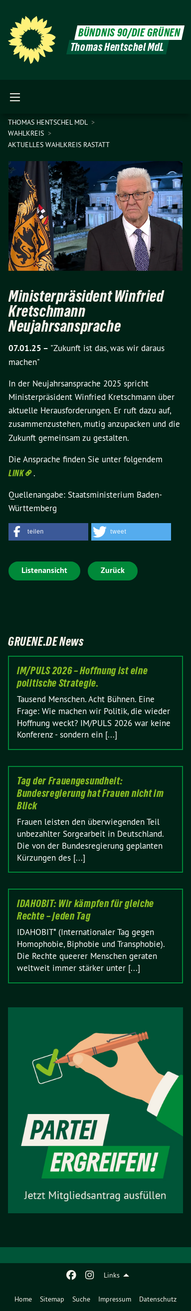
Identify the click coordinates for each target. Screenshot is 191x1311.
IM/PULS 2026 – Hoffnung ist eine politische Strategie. (82, 677)
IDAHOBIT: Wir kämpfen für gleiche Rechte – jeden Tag (85, 910)
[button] (48, 532)
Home (23, 1299)
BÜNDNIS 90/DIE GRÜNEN (129, 32)
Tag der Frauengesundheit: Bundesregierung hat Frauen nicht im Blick (90, 793)
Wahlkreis (27, 133)
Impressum (114, 1299)
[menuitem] (23, 1299)
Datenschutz (158, 1299)
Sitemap (52, 1299)
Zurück (113, 570)
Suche (81, 1299)
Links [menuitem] (112, 1275)
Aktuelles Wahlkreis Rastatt (59, 144)
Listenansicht (44, 570)
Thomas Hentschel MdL (48, 122)
